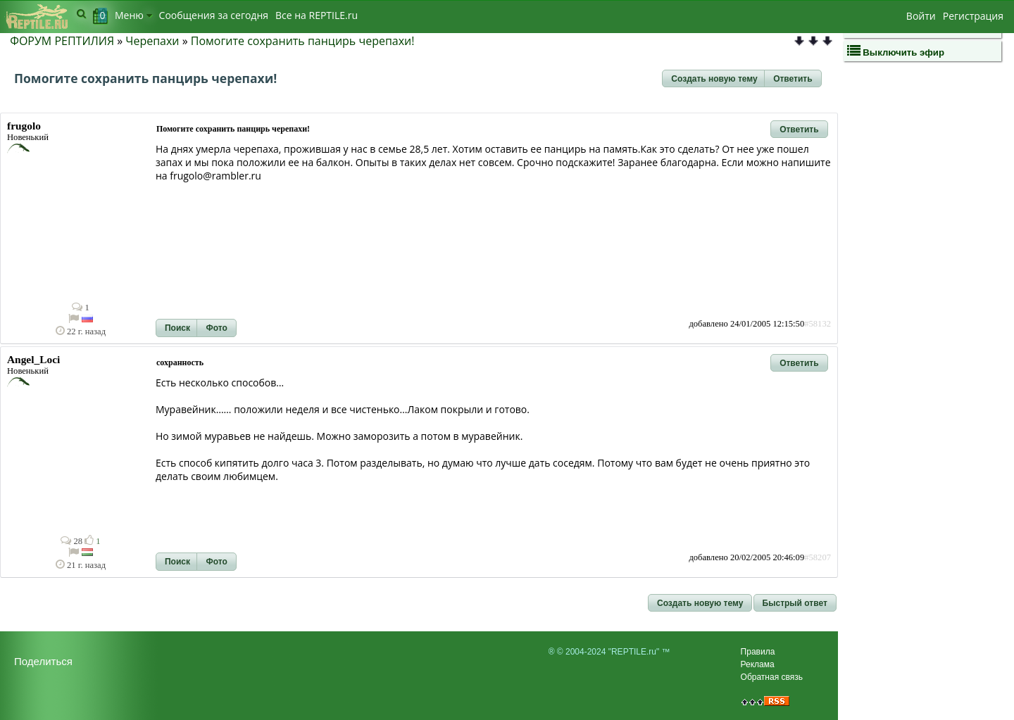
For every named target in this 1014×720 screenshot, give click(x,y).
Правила (758, 652)
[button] (714, 79)
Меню (133, 15)
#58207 (817, 557)
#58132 (817, 324)
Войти (921, 16)
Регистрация (973, 16)
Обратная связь (772, 677)
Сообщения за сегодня (213, 15)
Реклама (758, 664)
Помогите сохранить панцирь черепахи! (303, 41)
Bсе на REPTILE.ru (316, 15)
